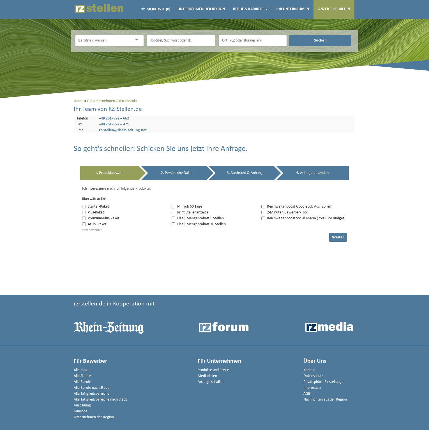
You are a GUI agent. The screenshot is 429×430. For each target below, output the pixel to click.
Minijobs (80, 411)
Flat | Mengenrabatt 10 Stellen (199, 224)
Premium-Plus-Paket (100, 218)
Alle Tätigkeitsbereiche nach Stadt (100, 399)
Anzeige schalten (334, 9)
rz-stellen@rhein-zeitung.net (123, 130)
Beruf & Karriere (250, 9)
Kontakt (309, 370)
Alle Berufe (82, 382)
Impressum (312, 388)
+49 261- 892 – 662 (114, 118)
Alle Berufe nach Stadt (91, 388)
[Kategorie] (103, 40)
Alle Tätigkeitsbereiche (91, 394)
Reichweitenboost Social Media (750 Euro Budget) (303, 218)
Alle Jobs (80, 370)
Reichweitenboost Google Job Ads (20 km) (296, 206)
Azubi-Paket (94, 224)
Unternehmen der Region (201, 9)
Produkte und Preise (213, 370)
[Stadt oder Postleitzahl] (253, 40)
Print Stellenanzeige (190, 212)
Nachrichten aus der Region (325, 399)
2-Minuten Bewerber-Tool (284, 212)
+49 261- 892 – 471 (114, 124)
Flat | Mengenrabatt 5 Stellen (198, 218)
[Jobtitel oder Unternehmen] (181, 40)
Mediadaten (207, 376)
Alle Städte (82, 376)
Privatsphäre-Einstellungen (324, 382)
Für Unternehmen (292, 9)
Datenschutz (313, 376)
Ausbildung (82, 405)
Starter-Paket (95, 206)
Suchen (320, 40)
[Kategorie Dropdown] (138, 40)
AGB (306, 394)
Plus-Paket (93, 212)
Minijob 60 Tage (187, 206)
